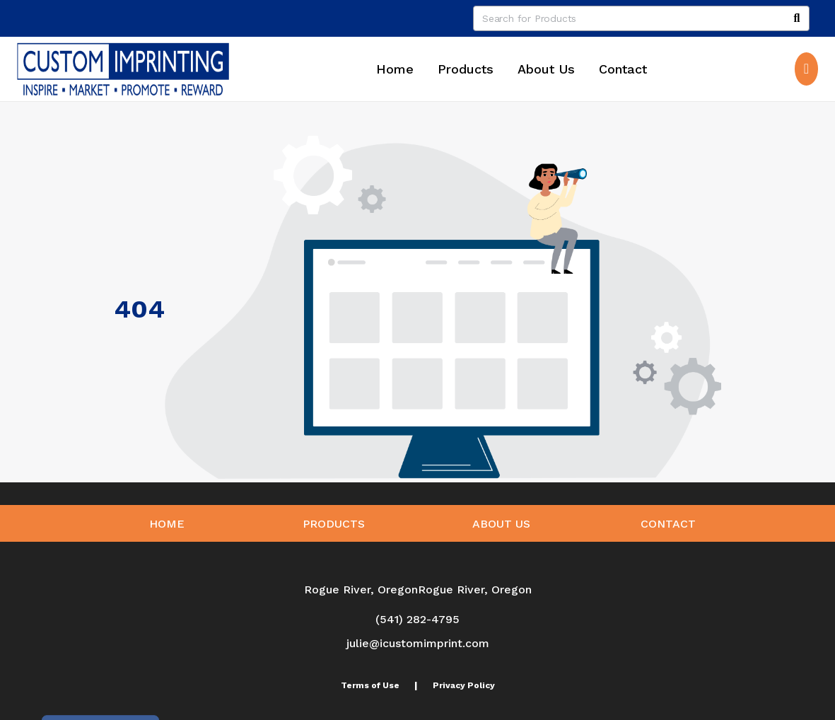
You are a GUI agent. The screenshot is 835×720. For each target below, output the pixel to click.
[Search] (797, 18)
